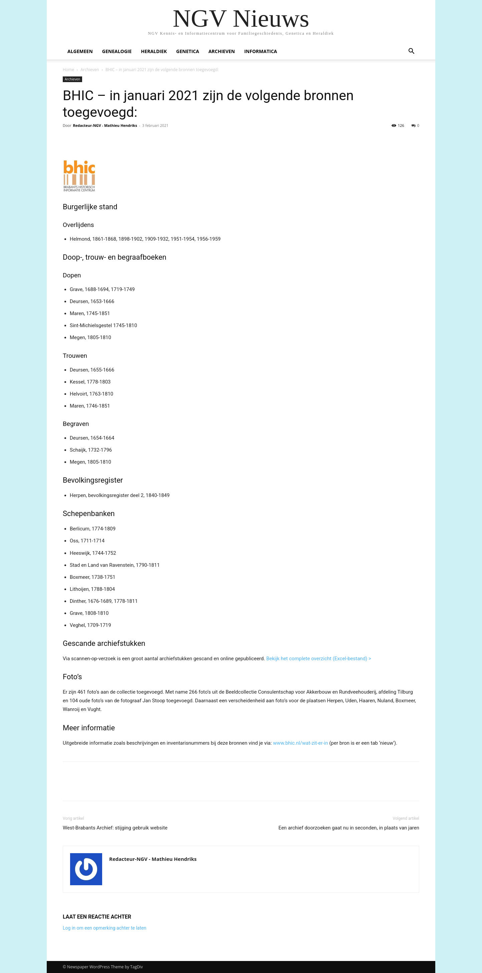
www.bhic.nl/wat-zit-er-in (300, 743)
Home (68, 69)
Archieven (221, 51)
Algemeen (80, 51)
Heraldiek (154, 51)
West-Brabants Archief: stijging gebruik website (115, 828)
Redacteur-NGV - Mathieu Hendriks (105, 125)
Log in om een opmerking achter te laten (104, 928)
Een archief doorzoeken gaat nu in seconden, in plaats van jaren (348, 828)
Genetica (187, 51)
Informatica (260, 51)
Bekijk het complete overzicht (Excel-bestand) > (318, 659)
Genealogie (117, 51)
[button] (411, 52)
